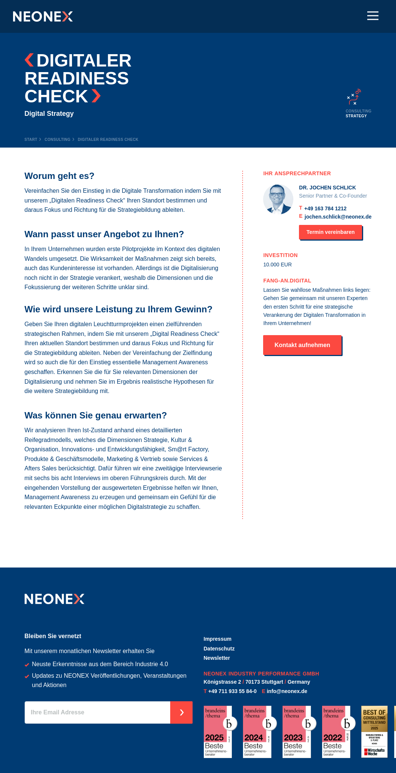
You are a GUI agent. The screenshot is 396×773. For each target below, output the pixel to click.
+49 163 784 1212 (325, 208)
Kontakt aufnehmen (302, 345)
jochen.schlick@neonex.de (338, 217)
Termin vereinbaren (330, 232)
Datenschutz (219, 649)
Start (31, 139)
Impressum (218, 639)
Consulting (58, 139)
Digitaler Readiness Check (108, 139)
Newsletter (217, 658)
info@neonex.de (287, 691)
